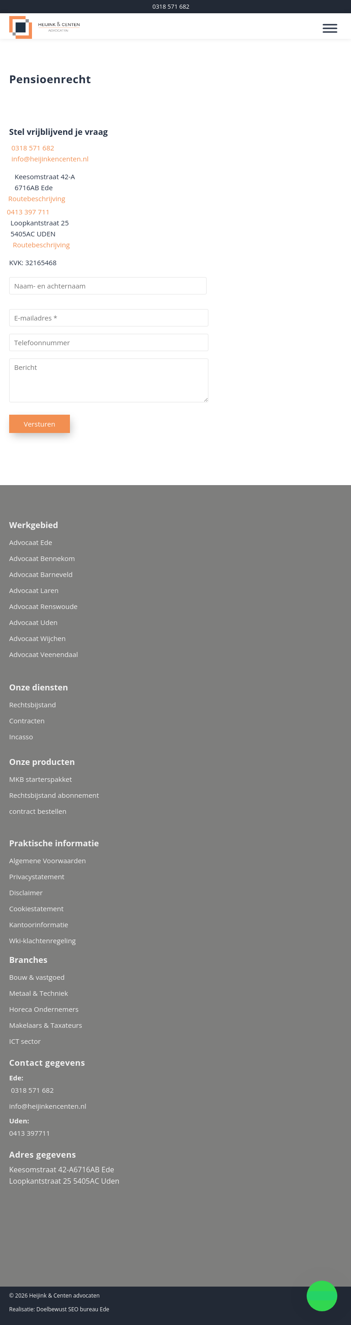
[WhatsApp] (43, 1199)
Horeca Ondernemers (44, 1009)
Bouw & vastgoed (36, 977)
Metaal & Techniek (38, 993)
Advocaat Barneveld (41, 574)
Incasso (21, 736)
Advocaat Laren (33, 590)
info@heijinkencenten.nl (50, 158)
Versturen (39, 423)
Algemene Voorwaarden (47, 860)
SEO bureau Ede (88, 1309)
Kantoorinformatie (38, 924)
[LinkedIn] (20, 1199)
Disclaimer (26, 892)
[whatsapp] (322, 1296)
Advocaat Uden (33, 622)
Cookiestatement (36, 908)
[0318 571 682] (170, 6)
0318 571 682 (31, 147)
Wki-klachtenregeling (42, 940)
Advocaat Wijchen (37, 638)
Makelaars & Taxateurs (45, 1025)
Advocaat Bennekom (42, 558)
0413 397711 (29, 1133)
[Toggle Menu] (330, 28)
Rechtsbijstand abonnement (54, 795)
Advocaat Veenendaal (43, 654)
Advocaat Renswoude (43, 606)
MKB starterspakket (40, 779)
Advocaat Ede (30, 542)
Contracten (27, 720)
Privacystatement (36, 876)
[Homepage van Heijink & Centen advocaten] (120, 26)
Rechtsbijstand (32, 704)
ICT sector (25, 1041)
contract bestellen (37, 811)
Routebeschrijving (35, 198)
